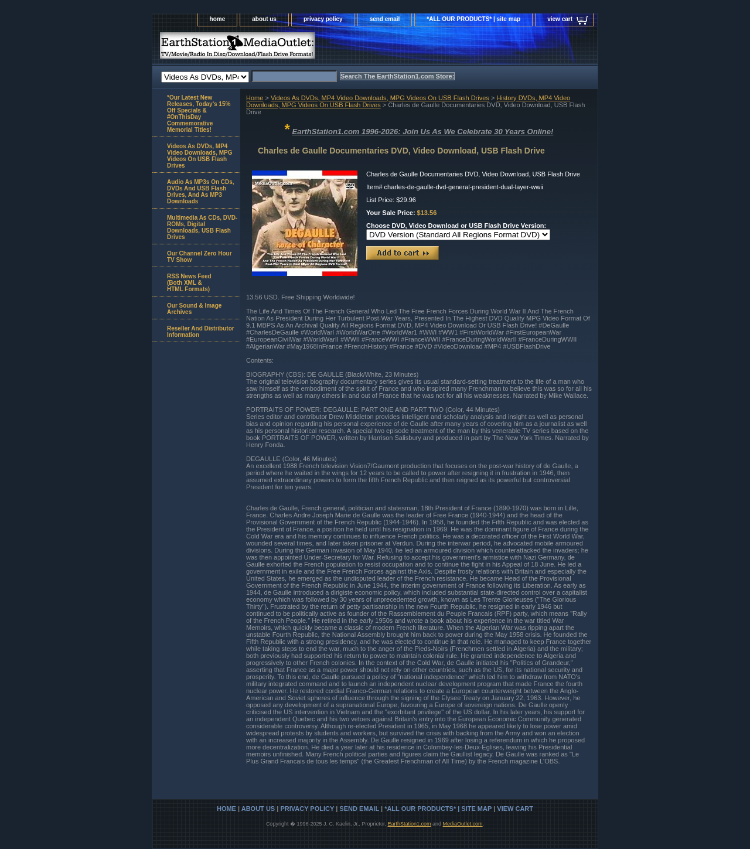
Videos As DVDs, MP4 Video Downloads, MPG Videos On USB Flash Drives (380, 97)
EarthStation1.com (409, 824)
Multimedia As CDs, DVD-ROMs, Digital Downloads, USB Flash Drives (202, 227)
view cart (559, 19)
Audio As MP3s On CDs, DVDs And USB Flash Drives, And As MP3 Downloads (200, 191)
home (218, 19)
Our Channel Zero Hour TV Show (199, 256)
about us (264, 19)
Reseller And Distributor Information (200, 331)
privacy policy (323, 19)
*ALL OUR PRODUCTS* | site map (473, 19)
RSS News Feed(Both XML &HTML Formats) (189, 282)
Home (254, 97)
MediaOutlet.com (463, 824)
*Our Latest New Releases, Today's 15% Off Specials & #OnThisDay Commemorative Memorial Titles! (198, 113)
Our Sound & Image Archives (194, 308)
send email (385, 19)
